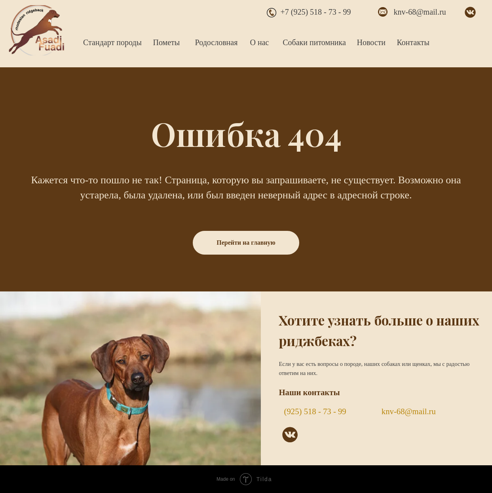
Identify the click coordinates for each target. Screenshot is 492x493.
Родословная (216, 42)
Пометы (166, 42)
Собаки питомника (314, 42)
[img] (37, 30)
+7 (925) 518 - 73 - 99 (316, 12)
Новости (371, 42)
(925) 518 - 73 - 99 (315, 411)
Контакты (413, 42)
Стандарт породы (112, 42)
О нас (259, 42)
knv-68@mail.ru (420, 12)
